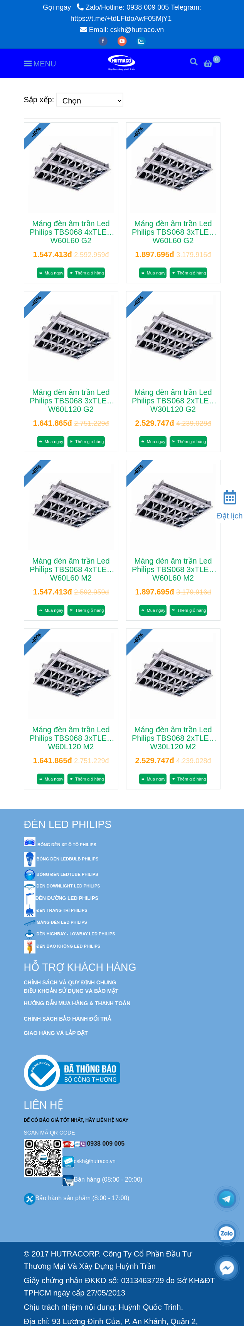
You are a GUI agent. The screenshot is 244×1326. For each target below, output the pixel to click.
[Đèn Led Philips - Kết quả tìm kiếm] (178, 1317)
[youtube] (123, 40)
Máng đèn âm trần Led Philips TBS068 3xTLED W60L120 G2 (71, 400)
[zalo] (141, 40)
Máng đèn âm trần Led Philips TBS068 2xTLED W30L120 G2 (173, 400)
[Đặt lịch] (229, 503)
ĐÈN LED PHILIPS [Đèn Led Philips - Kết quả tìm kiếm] (68, 824)
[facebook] (103, 40)
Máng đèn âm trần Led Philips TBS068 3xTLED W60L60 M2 (173, 569)
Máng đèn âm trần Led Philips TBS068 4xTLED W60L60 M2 (71, 569)
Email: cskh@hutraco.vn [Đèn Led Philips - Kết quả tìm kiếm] (122, 30)
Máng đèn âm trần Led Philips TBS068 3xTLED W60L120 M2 (71, 738)
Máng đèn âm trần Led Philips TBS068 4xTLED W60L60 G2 (71, 232)
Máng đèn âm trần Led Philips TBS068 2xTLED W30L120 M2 (173, 738)
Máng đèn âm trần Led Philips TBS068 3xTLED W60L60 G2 (173, 232)
